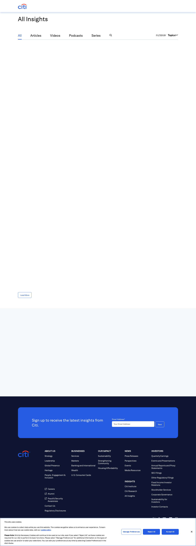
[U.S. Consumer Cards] (83, 475)
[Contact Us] (57, 506)
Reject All (151, 532)
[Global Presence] (57, 465)
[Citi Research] (137, 491)
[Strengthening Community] (110, 462)
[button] (110, 35)
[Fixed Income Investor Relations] (163, 483)
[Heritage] (57, 470)
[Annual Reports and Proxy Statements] (163, 466)
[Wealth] (83, 470)
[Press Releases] (137, 456)
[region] (98, 532)
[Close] (192, 532)
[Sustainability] (110, 456)
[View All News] (32, 371)
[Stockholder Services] (163, 489)
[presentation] (39, 371)
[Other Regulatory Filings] (163, 477)
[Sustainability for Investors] (163, 500)
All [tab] (20, 35)
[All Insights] (137, 496)
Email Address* (118, 419)
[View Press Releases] (90, 371)
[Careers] (57, 489)
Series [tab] (96, 35)
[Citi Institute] (137, 486)
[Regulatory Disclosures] (57, 510)
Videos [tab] (55, 35)
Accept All (170, 532)
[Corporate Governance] (163, 494)
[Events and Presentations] (163, 460)
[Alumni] (57, 493)
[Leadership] (57, 460)
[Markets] (83, 460)
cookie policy (46, 530)
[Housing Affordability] (110, 468)
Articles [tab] (35, 35)
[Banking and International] (83, 465)
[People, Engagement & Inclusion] (57, 476)
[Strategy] (57, 456)
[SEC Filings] (163, 473)
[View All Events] (141, 371)
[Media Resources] (137, 470)
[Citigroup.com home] (24, 454)
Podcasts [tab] (76, 35)
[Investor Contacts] (163, 506)
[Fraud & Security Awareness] (57, 499)
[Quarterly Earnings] (163, 456)
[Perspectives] (137, 460)
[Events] (137, 465)
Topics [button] (173, 35)
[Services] (83, 456)
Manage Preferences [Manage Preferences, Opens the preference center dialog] (131, 532)
